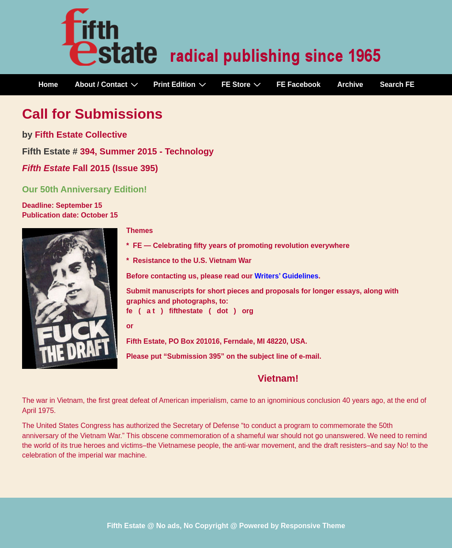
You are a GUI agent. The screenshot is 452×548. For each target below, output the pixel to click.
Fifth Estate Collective (81, 134)
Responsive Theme (313, 525)
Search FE (397, 84)
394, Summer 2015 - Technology (147, 151)
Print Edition (181, 84)
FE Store (243, 84)
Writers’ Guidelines (287, 276)
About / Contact (107, 84)
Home (48, 84)
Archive (350, 84)
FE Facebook (298, 84)
